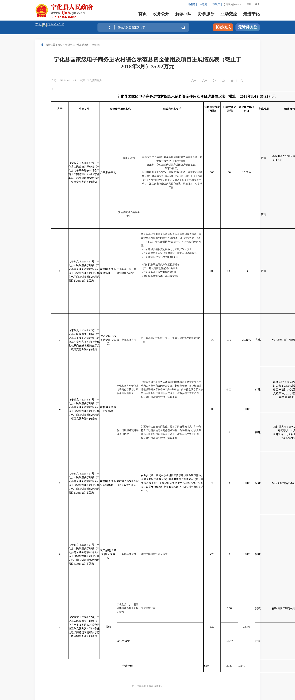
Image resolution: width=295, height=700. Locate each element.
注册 (249, 4)
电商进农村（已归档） (89, 44)
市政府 (216, 4)
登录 (257, 4)
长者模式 (223, 27)
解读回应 (183, 14)
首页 (142, 14)
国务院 (191, 4)
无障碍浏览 (247, 27)
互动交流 (228, 14)
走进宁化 (251, 14)
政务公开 (161, 14)
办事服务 (206, 14)
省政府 (203, 4)
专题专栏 (70, 44)
